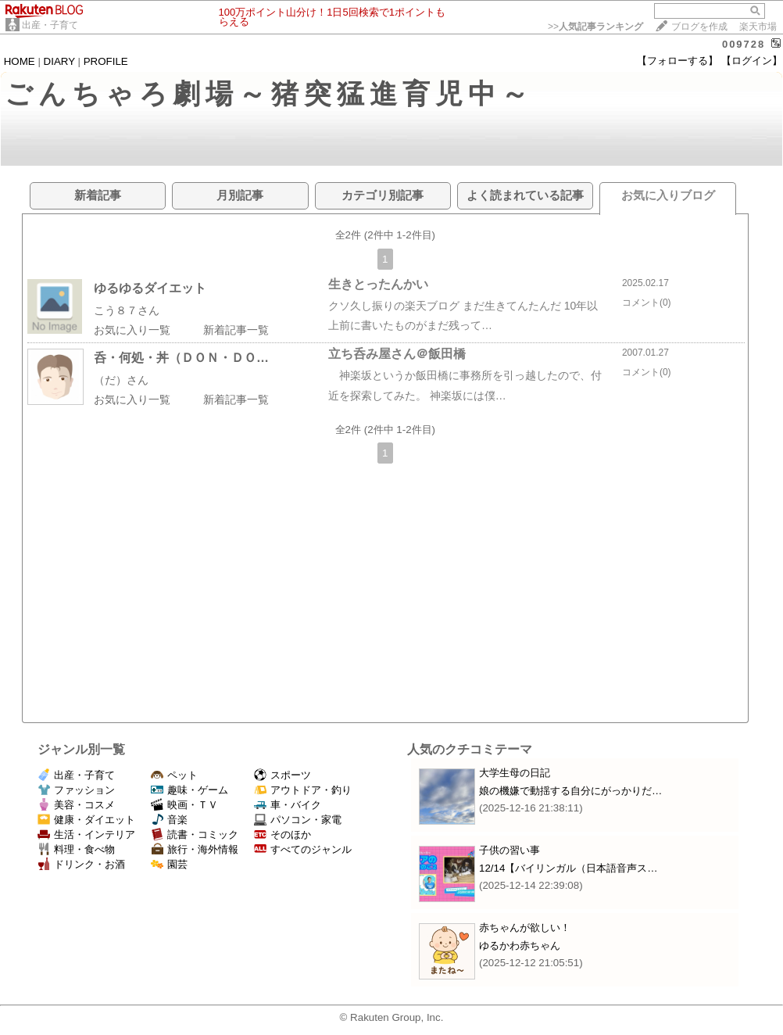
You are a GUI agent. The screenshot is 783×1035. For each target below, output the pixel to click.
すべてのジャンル (303, 849)
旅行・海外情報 (194, 849)
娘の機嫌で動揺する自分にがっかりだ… (570, 791)
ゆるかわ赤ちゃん (519, 945)
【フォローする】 (677, 60)
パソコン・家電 (297, 819)
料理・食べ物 (76, 849)
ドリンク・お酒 (81, 864)
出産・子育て (50, 25)
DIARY (59, 61)
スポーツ (282, 775)
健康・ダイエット (86, 819)
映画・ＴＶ (184, 805)
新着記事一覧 (236, 330)
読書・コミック (194, 834)
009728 (743, 44)
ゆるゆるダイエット (150, 288)
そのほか (282, 834)
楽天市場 (758, 26)
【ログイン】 (751, 60)
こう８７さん (126, 310)
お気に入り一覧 (132, 330)
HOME (19, 61)
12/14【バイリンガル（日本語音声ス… (568, 868)
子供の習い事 (509, 850)
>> (595, 26)
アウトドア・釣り (303, 790)
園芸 (169, 864)
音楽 (169, 819)
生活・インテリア (86, 834)
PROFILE (106, 61)
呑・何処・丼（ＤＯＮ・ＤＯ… (181, 357)
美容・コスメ (76, 805)
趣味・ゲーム (189, 790)
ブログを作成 (699, 26)
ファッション (76, 790)
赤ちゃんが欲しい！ (524, 927)
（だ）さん (121, 380)
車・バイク (287, 805)
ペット (174, 775)
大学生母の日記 (514, 773)
